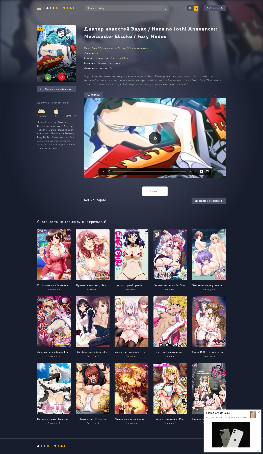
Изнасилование (108, 48)
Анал (94, 48)
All (60, 8)
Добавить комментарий (209, 201)
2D (130, 48)
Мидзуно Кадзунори (108, 63)
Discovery (115, 58)
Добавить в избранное (56, 89)
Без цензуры (141, 48)
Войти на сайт (215, 8)
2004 (125, 58)
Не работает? (217, 95)
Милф (122, 48)
